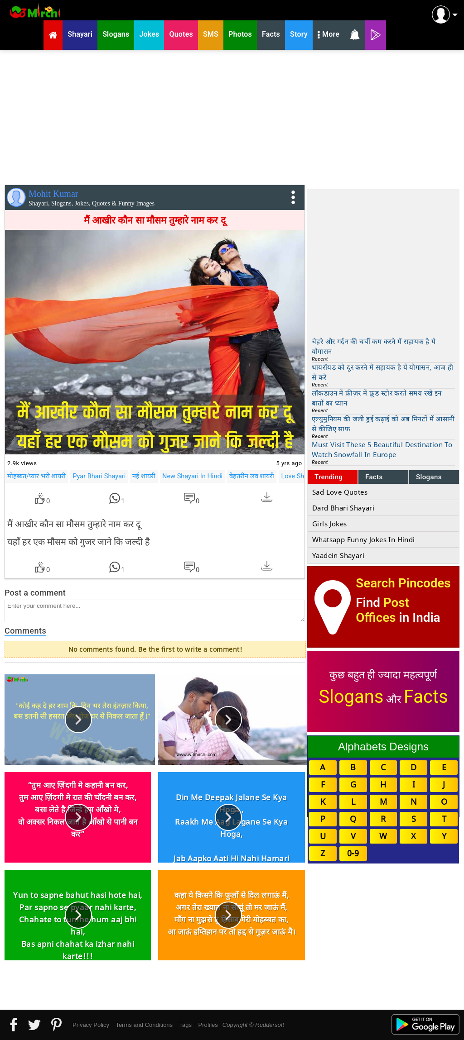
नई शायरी (143, 476)
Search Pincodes (403, 583)
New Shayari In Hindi (192, 476)
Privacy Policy (90, 1024)
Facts (374, 477)
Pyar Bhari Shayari (99, 476)
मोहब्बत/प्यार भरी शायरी (36, 476)
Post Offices (382, 610)
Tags (185, 1024)
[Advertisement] (232, 115)
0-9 (353, 853)
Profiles (208, 1024)
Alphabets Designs (383, 746)
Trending (328, 477)
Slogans (429, 477)
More (328, 35)
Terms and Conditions (144, 1024)
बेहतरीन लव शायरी (251, 476)
